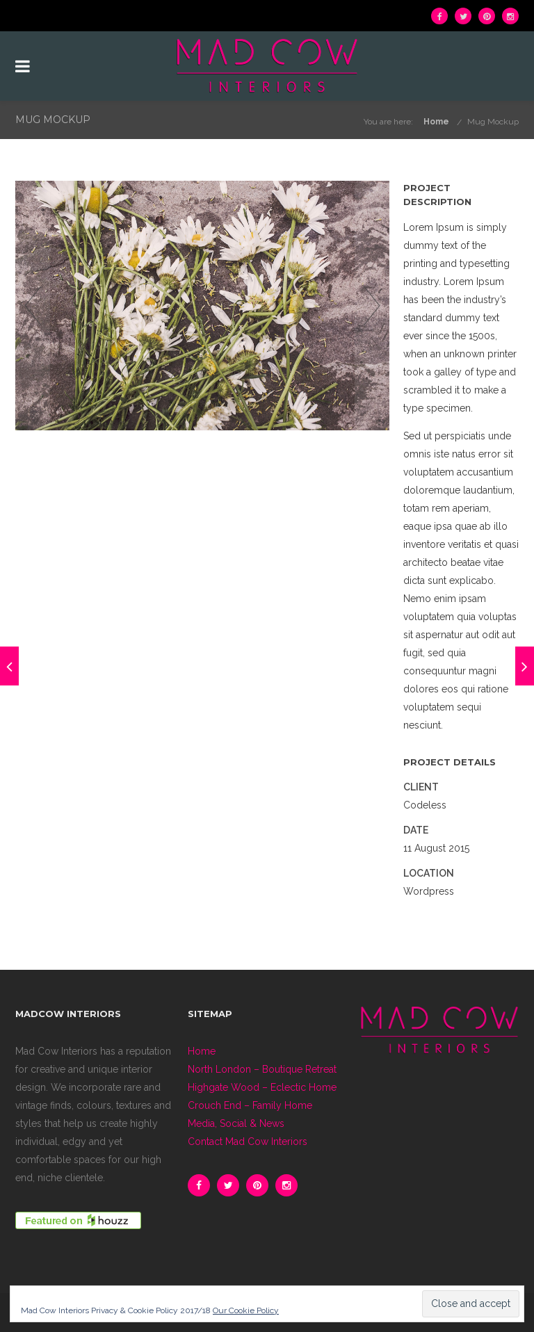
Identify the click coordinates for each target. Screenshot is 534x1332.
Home (436, 122)
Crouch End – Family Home (250, 1105)
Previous (32, 305)
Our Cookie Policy (246, 1310)
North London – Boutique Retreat (262, 1069)
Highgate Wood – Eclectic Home (262, 1087)
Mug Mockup (493, 122)
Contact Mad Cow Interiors (247, 1141)
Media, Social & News (236, 1123)
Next (372, 305)
